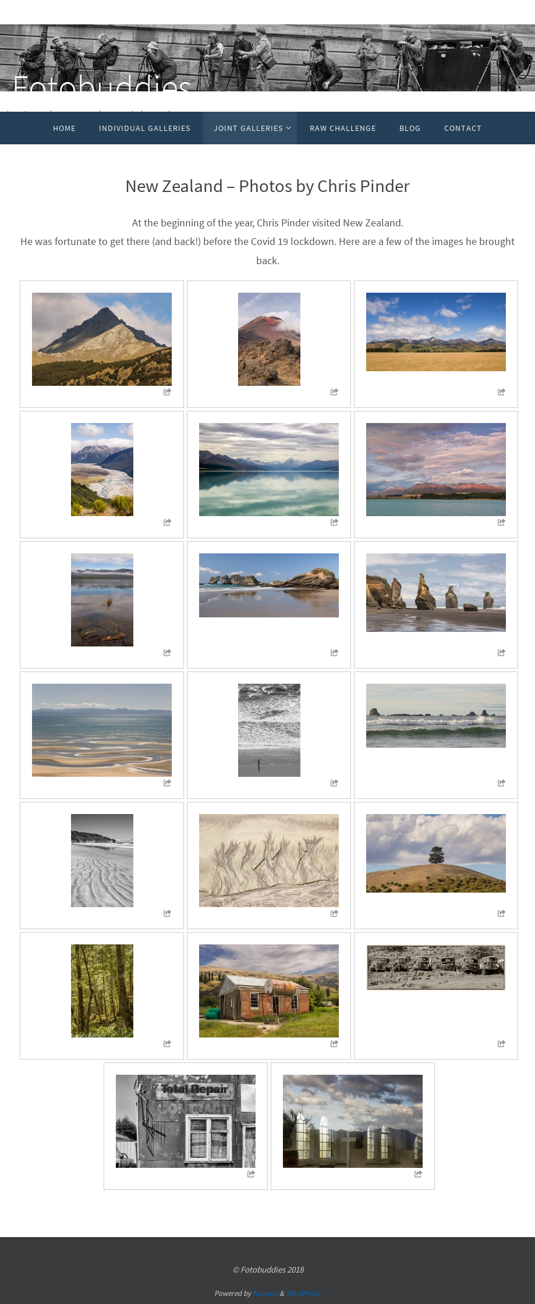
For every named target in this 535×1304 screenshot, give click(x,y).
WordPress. (303, 1293)
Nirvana (265, 1293)
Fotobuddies (102, 85)
